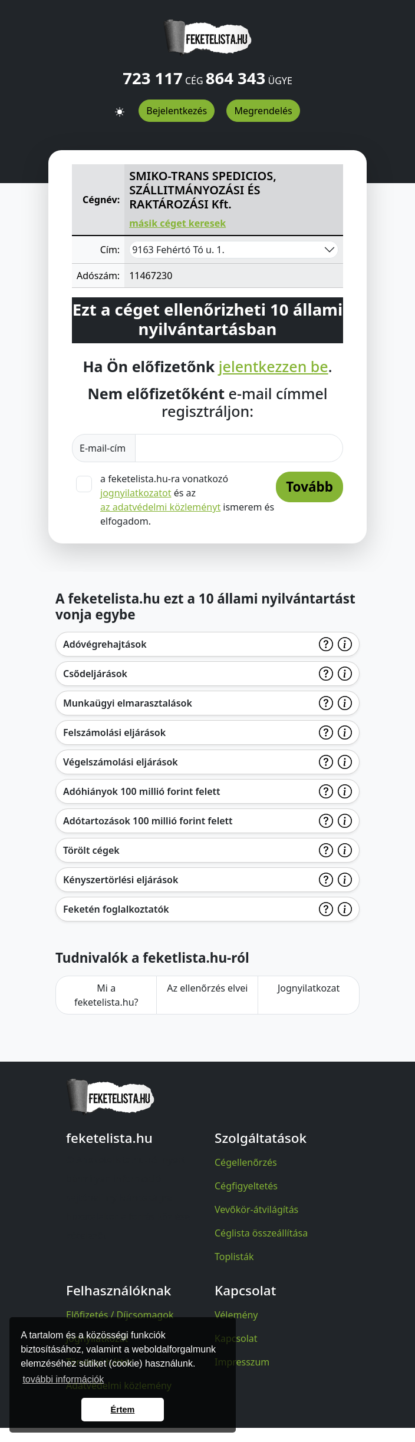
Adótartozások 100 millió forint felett (148, 820)
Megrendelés (263, 110)
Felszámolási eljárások (114, 732)
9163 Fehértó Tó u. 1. (178, 249)
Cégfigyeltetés (246, 1185)
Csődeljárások (95, 673)
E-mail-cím (104, 448)
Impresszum (242, 1361)
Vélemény (236, 1314)
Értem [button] (123, 1409)
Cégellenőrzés (246, 1162)
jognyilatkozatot (136, 492)
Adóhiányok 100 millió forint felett (141, 791)
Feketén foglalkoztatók (116, 909)
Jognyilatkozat (309, 988)
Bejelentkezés (176, 110)
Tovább (309, 487)
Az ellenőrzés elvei (207, 988)
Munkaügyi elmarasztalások (127, 703)
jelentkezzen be (273, 366)
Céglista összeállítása (261, 1232)
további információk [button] (63, 1379)
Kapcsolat (236, 1338)
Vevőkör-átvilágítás (256, 1209)
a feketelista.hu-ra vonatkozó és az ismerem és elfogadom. (187, 500)
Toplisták (234, 1256)
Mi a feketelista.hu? (106, 995)
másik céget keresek (177, 223)
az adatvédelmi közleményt (160, 506)
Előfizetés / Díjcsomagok (120, 1314)
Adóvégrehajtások (105, 644)
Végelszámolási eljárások (120, 761)
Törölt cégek (91, 850)
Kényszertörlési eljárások (120, 879)
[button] (119, 107)
